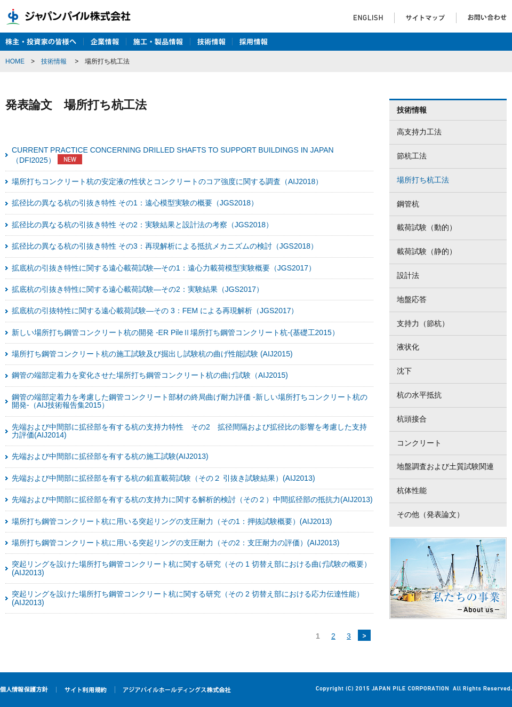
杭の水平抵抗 (419, 395)
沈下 (404, 371)
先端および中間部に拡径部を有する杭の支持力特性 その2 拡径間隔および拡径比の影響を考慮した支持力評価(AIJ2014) (189, 431)
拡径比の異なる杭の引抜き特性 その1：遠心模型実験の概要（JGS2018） (135, 202)
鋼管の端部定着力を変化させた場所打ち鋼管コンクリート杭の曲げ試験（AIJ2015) (150, 375)
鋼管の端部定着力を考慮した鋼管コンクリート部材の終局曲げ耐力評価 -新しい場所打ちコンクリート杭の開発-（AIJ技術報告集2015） (189, 401)
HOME (15, 61)
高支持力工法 (419, 132)
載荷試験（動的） (427, 227)
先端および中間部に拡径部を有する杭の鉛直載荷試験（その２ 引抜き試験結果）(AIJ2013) (163, 478)
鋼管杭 (408, 204)
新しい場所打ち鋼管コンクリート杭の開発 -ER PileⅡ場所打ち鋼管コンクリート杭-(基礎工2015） (175, 332)
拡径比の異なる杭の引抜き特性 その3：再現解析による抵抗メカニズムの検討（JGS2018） (165, 246)
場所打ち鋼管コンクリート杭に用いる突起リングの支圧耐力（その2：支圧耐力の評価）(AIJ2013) (175, 542)
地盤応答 (412, 299)
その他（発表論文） (430, 514)
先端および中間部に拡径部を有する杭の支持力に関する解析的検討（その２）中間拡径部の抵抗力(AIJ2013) (192, 499)
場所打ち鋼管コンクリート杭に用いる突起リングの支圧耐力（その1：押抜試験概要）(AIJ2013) (172, 521)
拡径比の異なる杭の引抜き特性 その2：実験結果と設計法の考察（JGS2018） (142, 224)
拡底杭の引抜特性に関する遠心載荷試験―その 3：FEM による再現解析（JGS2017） (155, 310)
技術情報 (54, 61)
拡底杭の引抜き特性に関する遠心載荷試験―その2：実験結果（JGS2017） (137, 289)
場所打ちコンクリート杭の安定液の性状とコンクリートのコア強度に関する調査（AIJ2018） (167, 181)
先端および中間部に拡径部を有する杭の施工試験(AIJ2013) (110, 456)
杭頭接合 (412, 419)
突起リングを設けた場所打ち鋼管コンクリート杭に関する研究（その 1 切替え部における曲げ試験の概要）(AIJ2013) (191, 568)
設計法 (408, 275)
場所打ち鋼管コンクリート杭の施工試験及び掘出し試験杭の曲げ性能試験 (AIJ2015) (152, 353)
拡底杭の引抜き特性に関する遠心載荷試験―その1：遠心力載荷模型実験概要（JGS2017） (164, 268)
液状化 (408, 347)
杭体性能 (412, 490)
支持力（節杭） (423, 323)
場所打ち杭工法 (423, 180)
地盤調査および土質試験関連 (445, 466)
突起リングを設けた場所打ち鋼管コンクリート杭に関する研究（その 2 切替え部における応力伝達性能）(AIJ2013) (188, 598)
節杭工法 (412, 156)
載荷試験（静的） (427, 251)
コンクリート (419, 443)
